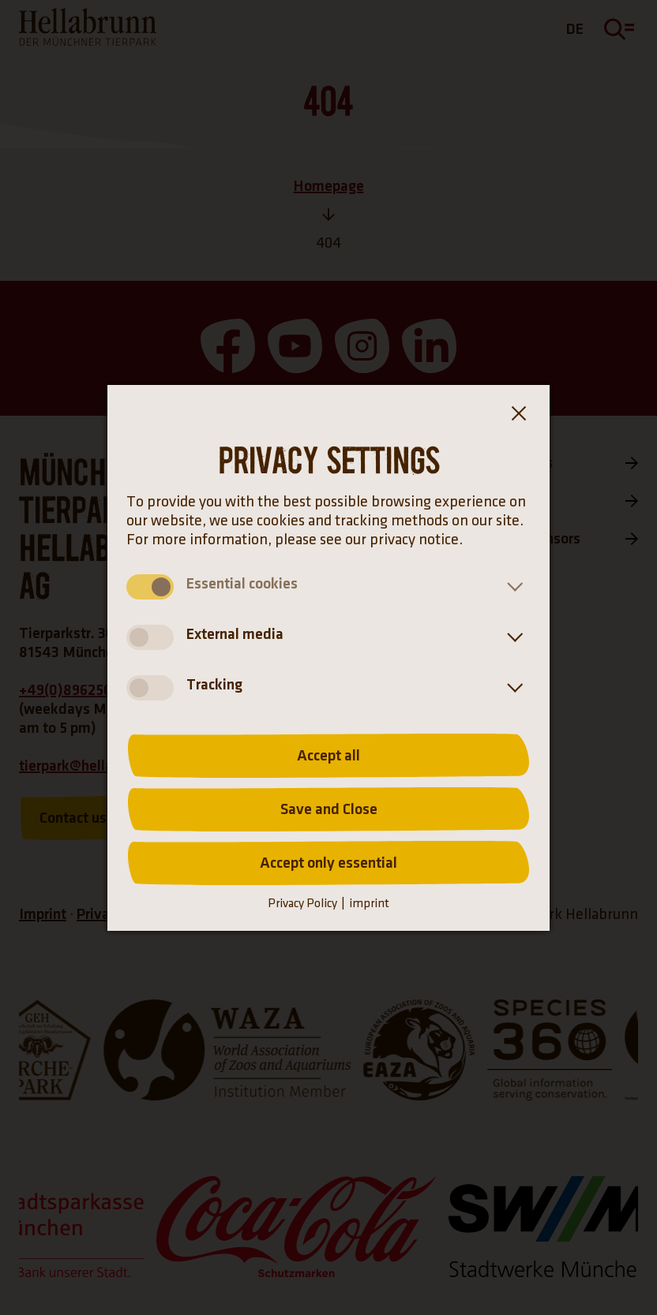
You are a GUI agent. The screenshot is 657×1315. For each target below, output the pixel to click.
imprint (369, 904)
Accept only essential (328, 863)
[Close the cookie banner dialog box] (518, 416)
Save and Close (328, 809)
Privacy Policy (302, 904)
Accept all (328, 756)
